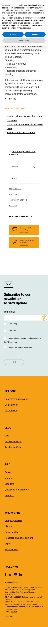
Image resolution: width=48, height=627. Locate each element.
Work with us (11, 549)
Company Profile (13, 520)
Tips (7, 435)
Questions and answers (17, 489)
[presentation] (23, 354)
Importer (9, 478)
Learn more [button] (24, 40)
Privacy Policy (12, 342)
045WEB (14, 612)
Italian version (10, 616)
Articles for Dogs (13, 441)
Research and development (19, 538)
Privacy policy (32, 604)
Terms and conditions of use (15, 604)
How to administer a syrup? (21, 132)
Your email (9, 311)
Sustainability (11, 532)
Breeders (9, 484)
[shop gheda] (24, 285)
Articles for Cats (13, 447)
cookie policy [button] (10, 15)
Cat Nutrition (11, 410)
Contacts (9, 495)
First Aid (12, 98)
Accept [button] (35, 34)
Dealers (9, 472)
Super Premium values (16, 399)
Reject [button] (13, 34)
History (8, 526)
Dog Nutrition (11, 405)
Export (8, 543)
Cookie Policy (12, 609)
